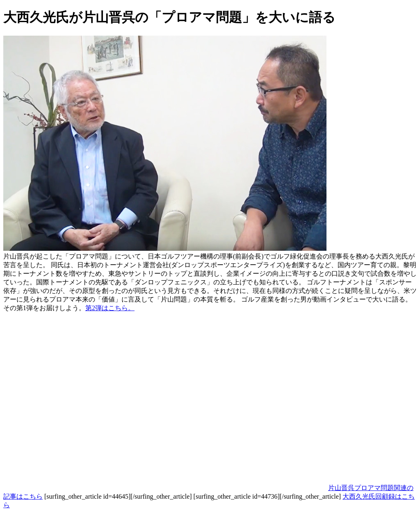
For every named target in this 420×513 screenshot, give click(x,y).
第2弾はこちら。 (110, 307)
